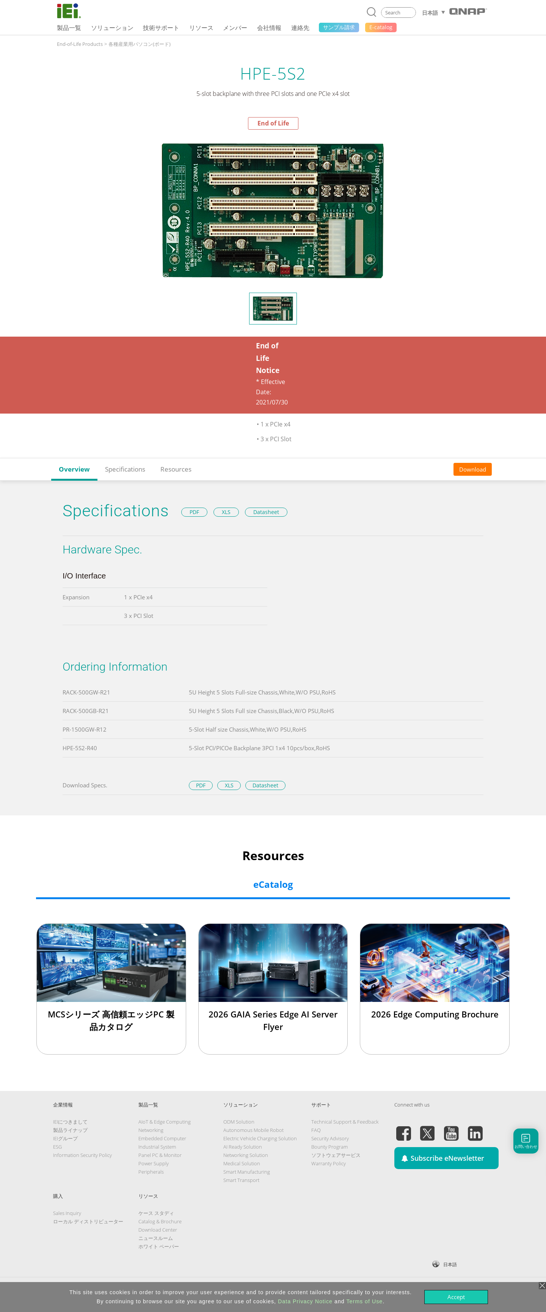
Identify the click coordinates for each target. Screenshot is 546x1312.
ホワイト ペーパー (158, 1246)
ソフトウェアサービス (336, 1155)
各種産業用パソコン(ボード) (139, 44)
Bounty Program (329, 1146)
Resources (175, 469)
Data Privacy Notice (305, 1301)
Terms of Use (364, 1301)
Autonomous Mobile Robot (253, 1130)
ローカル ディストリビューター (88, 1221)
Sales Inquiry (67, 1213)
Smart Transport (241, 1180)
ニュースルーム (155, 1238)
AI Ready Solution (242, 1146)
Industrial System (157, 1146)
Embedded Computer (162, 1138)
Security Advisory (330, 1138)
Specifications (125, 469)
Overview (74, 469)
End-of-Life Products (80, 44)
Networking (150, 1130)
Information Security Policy (82, 1155)
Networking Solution (245, 1155)
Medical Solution (241, 1163)
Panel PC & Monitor (160, 1155)
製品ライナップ (70, 1130)
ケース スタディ (156, 1213)
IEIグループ (65, 1138)
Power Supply (153, 1163)
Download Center (157, 1229)
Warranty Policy (328, 1163)
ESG (57, 1146)
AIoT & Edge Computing (164, 1121)
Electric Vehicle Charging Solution (260, 1138)
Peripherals (151, 1171)
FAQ (316, 1130)
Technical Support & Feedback (344, 1121)
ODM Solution (238, 1121)
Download (472, 469)
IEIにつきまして (70, 1121)
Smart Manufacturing (246, 1171)
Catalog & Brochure (160, 1221)
